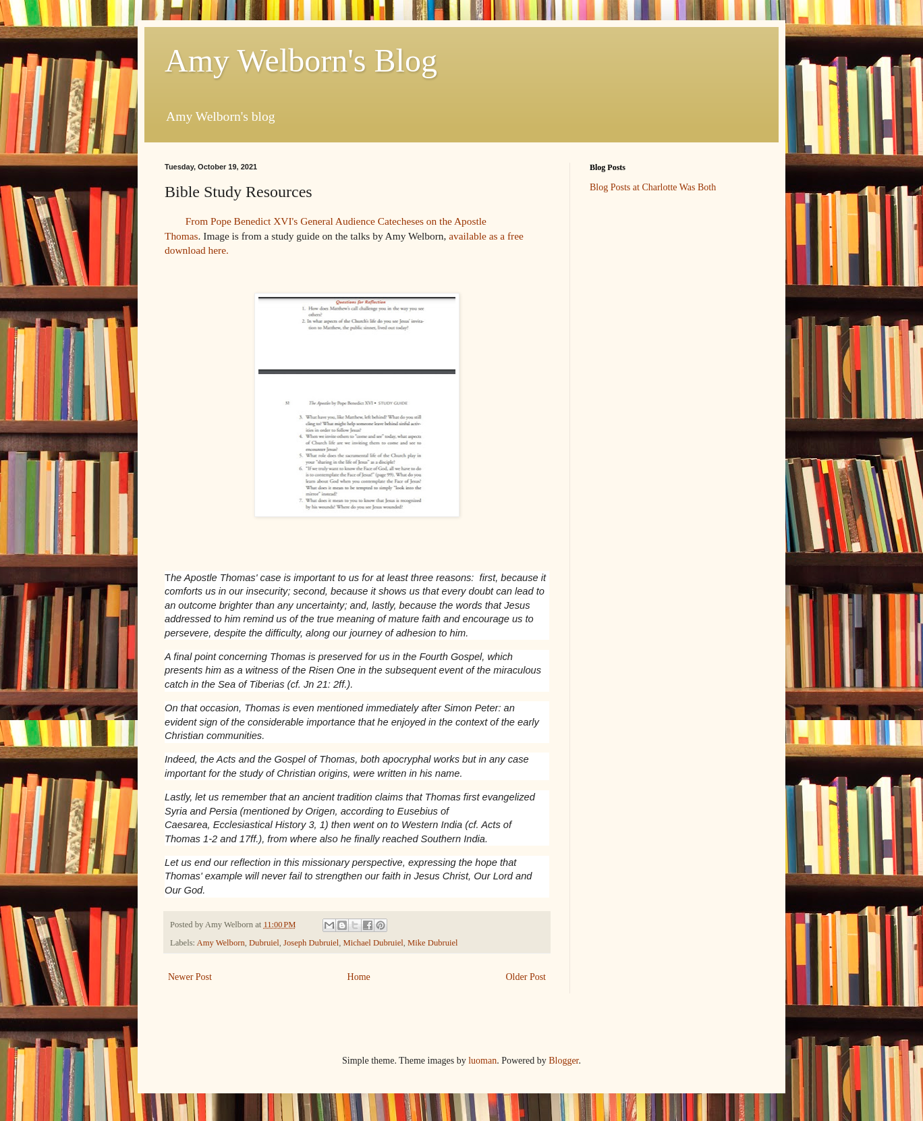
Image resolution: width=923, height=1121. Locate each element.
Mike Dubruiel (433, 943)
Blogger (563, 1061)
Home (358, 977)
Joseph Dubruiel (311, 943)
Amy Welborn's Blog (301, 60)
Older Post (526, 977)
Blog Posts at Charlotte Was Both (653, 187)
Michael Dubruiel (373, 943)
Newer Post (190, 977)
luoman (482, 1061)
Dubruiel (264, 943)
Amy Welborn (221, 943)
